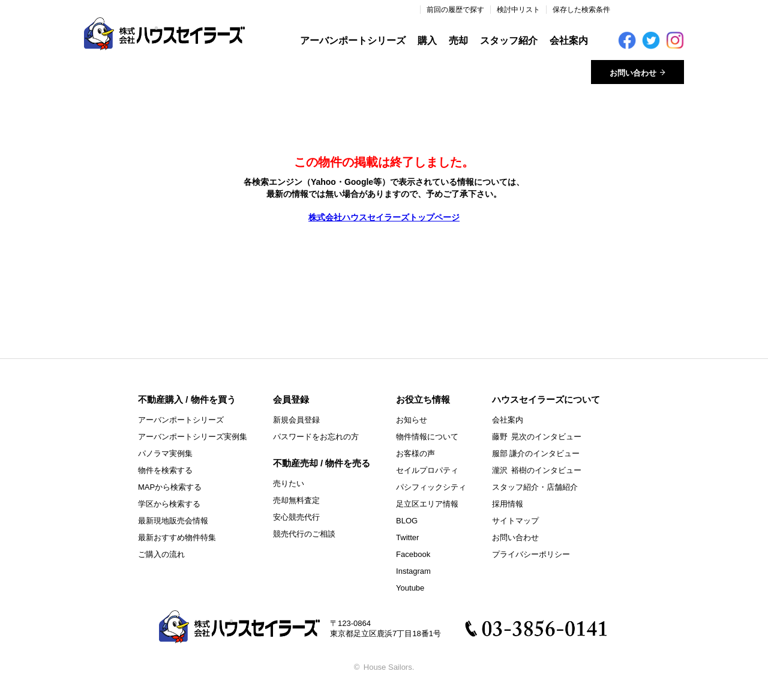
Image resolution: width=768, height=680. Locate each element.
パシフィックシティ (431, 487)
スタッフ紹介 (509, 40)
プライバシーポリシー (531, 554)
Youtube (410, 587)
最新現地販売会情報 (173, 520)
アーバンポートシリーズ (353, 40)
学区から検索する (169, 503)
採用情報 (507, 503)
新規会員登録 (296, 419)
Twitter (407, 537)
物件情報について (427, 436)
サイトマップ (515, 520)
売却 (458, 40)
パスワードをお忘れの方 (316, 436)
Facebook (413, 554)
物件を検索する (165, 470)
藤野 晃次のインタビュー (537, 436)
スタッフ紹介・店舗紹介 (535, 487)
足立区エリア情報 (427, 503)
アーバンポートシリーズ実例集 (192, 436)
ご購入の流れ (161, 554)
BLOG (407, 520)
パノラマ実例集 (165, 453)
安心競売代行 (296, 517)
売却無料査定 (296, 500)
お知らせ (411, 419)
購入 (427, 40)
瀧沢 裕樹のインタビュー (537, 470)
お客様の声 (415, 453)
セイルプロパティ (427, 470)
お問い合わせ (515, 537)
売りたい (288, 483)
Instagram (413, 571)
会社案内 (569, 40)
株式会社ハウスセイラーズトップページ (384, 217)
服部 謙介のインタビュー (536, 453)
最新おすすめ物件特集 (177, 537)
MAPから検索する (170, 487)
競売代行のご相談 (304, 533)
